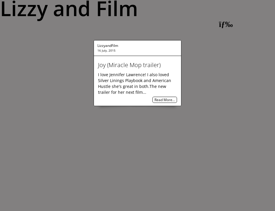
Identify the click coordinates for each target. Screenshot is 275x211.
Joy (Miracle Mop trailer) (129, 65)
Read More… (164, 99)
